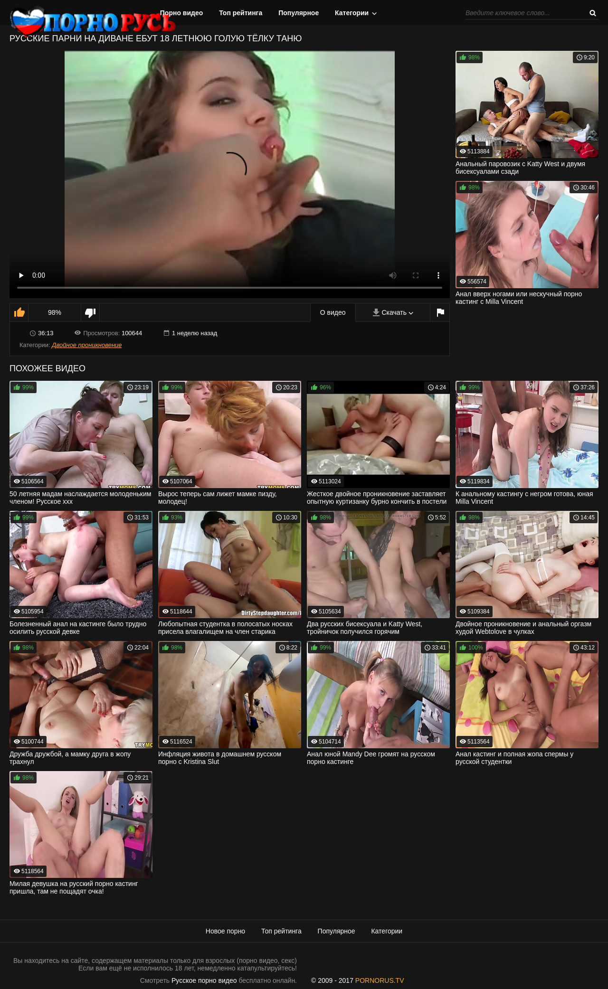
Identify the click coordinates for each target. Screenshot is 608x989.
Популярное (298, 13)
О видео (333, 312)
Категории (352, 13)
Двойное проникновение (87, 345)
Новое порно (225, 931)
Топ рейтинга (240, 13)
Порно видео (181, 13)
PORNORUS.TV (379, 980)
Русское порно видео (204, 980)
